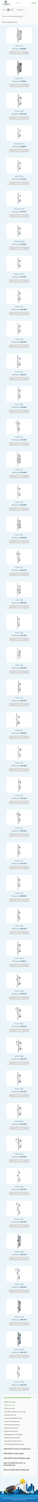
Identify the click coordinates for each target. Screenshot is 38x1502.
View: (4, 10)
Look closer (19, 52)
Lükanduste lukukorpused (12, 1438)
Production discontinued (12, 1425)
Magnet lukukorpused (11, 1431)
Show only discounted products (12, 16)
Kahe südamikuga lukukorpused (14, 1444)
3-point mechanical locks (12, 1421)
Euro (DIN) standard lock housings (15, 1412)
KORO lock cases (9, 1408)
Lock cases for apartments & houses (17, 1398)
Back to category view (9, 22)
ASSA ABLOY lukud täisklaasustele (16, 1458)
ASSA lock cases (9, 1405)
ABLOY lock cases (9, 1402)
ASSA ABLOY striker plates (13, 1453)
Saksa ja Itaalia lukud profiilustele (16, 1470)
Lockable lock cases (10, 1415)
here (25, 1499)
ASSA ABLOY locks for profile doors (17, 1449)
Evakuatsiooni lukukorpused (12, 1441)
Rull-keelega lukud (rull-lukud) (13, 1434)
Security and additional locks (13, 1418)
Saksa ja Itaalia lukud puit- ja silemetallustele (14, 1464)
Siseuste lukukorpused (11, 1428)
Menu (33, 3)
